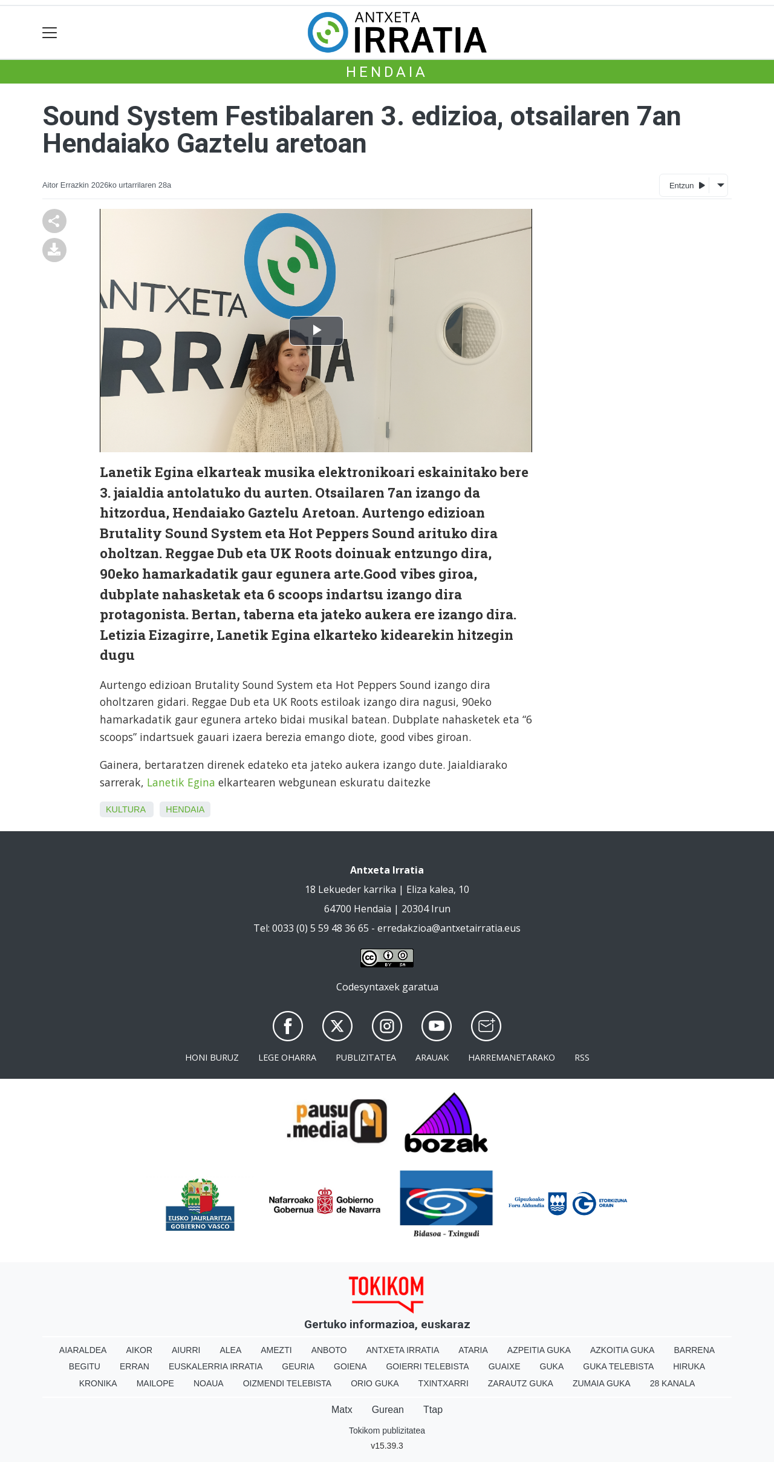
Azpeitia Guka (539, 1350)
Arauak (432, 1057)
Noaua (209, 1383)
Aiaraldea (83, 1350)
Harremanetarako (511, 1057)
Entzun (687, 185)
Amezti (276, 1350)
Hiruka (689, 1366)
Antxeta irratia (403, 1350)
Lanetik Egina (179, 782)
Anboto (329, 1350)
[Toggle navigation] (50, 32)
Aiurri (186, 1350)
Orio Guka (374, 1383)
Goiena (350, 1366)
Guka (552, 1366)
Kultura (125, 809)
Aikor (139, 1350)
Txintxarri (443, 1383)
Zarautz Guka (520, 1383)
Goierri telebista (427, 1366)
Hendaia (387, 72)
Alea (230, 1350)
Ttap (433, 1409)
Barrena (694, 1350)
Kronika (98, 1383)
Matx (342, 1409)
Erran (134, 1366)
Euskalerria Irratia (215, 1366)
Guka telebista (618, 1366)
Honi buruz (212, 1057)
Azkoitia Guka (622, 1350)
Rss (582, 1057)
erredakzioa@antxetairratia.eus (449, 928)
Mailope (155, 1383)
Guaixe (505, 1366)
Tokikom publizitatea (387, 1430)
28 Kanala (672, 1383)
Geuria (298, 1366)
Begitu (84, 1366)
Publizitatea (366, 1057)
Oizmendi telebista (287, 1383)
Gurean (388, 1409)
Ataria (473, 1350)
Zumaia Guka (602, 1383)
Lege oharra (287, 1057)
